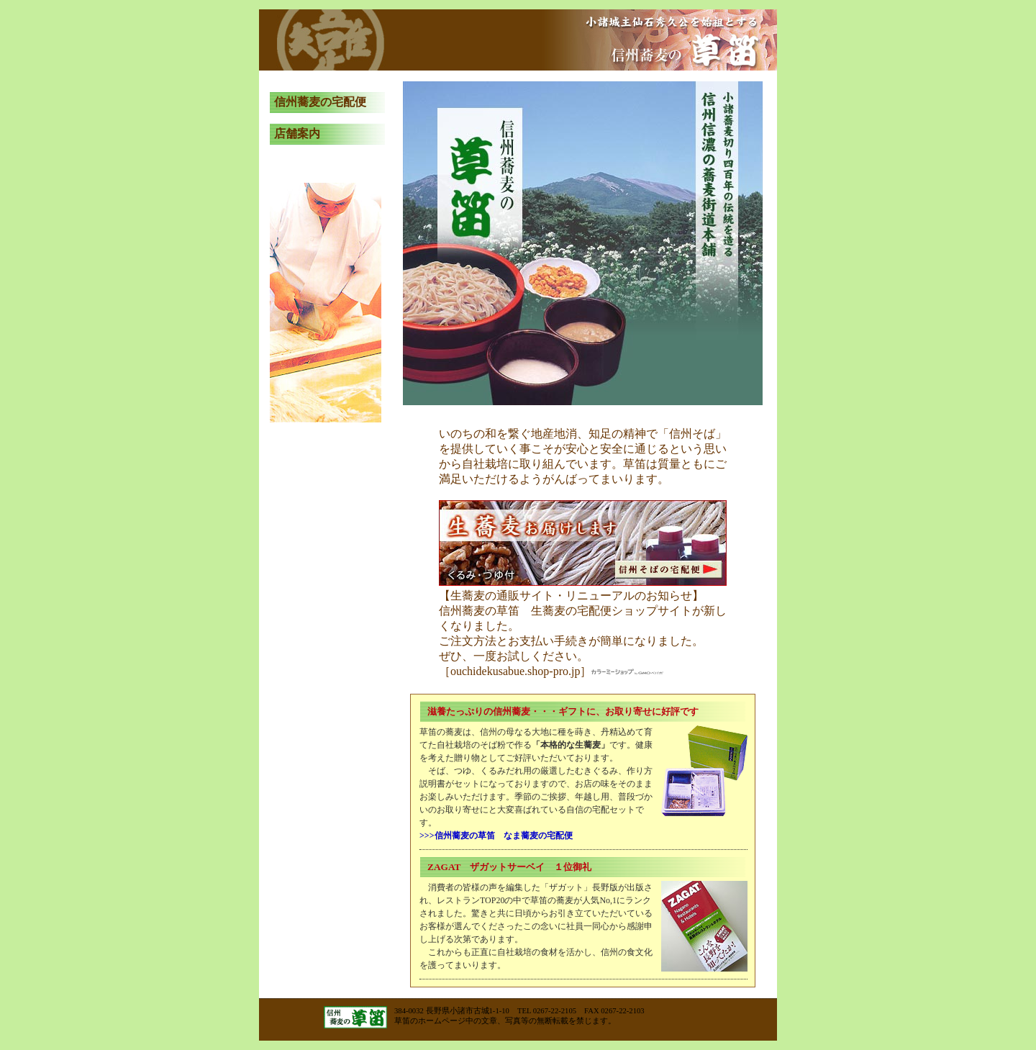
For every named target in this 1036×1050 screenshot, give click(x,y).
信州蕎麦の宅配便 (320, 102)
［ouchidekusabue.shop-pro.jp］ (551, 671)
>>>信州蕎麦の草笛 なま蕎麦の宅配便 (496, 836)
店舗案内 (297, 133)
